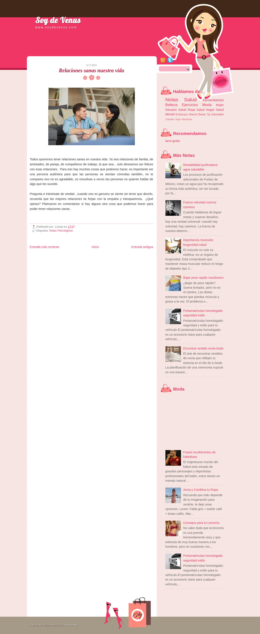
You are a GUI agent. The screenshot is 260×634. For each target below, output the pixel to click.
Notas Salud (181, 99)
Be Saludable (53, 255)
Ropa (191, 109)
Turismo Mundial (75, 262)
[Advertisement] (80, 51)
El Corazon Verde (118, 262)
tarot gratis (172, 141)
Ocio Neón (62, 258)
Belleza (171, 105)
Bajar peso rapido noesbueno (203, 277)
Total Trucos (93, 258)
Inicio (95, 247)
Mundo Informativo (57, 262)
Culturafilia (133, 262)
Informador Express (85, 255)
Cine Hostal (104, 258)
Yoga (178, 119)
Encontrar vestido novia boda (203, 348)
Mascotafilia (42, 262)
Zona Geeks (134, 255)
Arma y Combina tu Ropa (200, 489)
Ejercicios (190, 105)
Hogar (210, 109)
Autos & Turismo (135, 258)
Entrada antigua (142, 247)
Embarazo (182, 114)
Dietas (202, 114)
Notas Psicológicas (61, 230)
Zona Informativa (38, 255)
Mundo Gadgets (118, 258)
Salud (201, 109)
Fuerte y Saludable (77, 258)
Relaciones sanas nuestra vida (91, 70)
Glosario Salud (175, 109)
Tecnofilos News (49, 258)
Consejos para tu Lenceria (201, 523)
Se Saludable (89, 262)
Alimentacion (213, 100)
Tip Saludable (215, 114)
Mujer (220, 105)
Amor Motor (144, 262)
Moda (207, 105)
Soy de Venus (58, 20)
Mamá (193, 114)
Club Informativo (103, 255)
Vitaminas (186, 119)
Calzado (169, 119)
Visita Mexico (103, 262)
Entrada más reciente (44, 247)
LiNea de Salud (67, 255)
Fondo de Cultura (119, 255)
